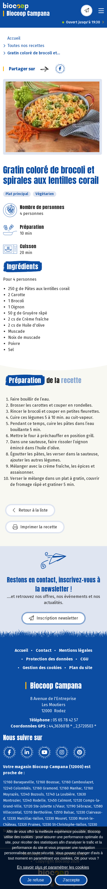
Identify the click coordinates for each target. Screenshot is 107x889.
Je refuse (35, 880)
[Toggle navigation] (101, 12)
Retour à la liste (30, 510)
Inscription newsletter (53, 618)
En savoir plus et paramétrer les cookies (53, 867)
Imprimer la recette (35, 527)
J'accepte (71, 880)
